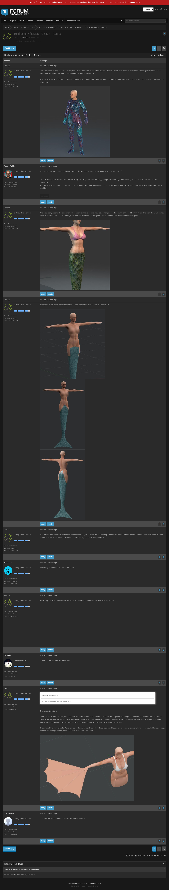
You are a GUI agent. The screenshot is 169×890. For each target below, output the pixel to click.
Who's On (59, 20)
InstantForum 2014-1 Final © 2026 (88, 884)
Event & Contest (28, 27)
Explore (13, 20)
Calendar (39, 20)
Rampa (25, 38)
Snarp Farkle (9, 166)
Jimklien (7, 655)
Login (157, 9)
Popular (29, 20)
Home (5, 20)
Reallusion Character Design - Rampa (91, 27)
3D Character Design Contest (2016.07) (55, 27)
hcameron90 (9, 813)
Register (164, 9)
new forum (135, 2)
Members (49, 20)
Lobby (15, 27)
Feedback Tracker (73, 20)
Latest (21, 20)
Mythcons (8, 563)
